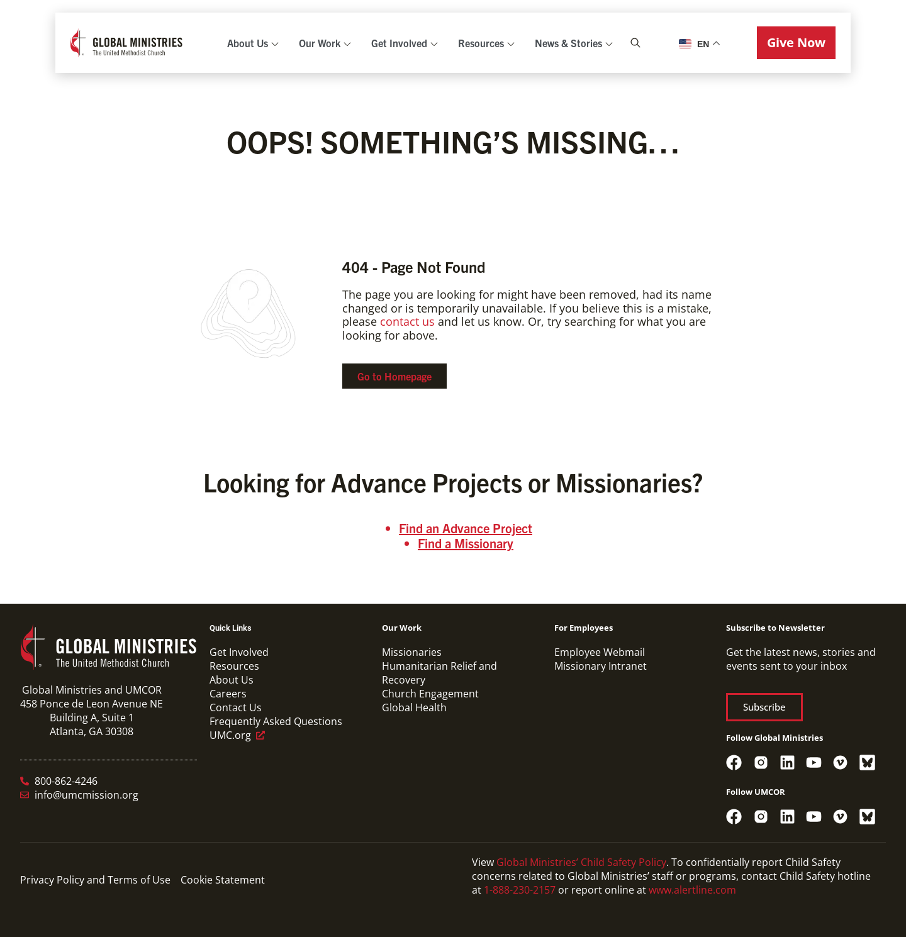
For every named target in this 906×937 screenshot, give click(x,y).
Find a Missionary (465, 543)
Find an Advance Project (465, 528)
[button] (796, 42)
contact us (407, 321)
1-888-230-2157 (520, 890)
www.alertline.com (692, 890)
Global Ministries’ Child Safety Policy (581, 862)
